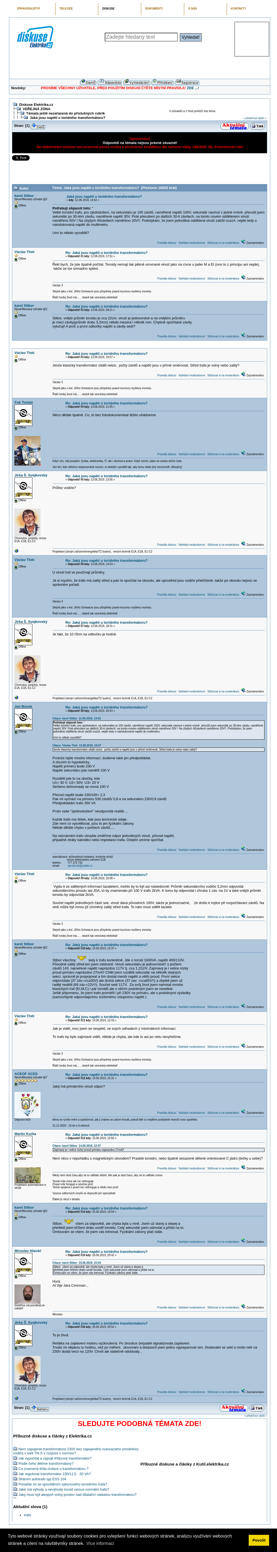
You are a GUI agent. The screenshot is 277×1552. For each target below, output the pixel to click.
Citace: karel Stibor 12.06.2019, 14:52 (77, 718)
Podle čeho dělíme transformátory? (46, 1463)
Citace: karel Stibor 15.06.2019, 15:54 (77, 1262)
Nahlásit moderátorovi (191, 242)
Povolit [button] (259, 1540)
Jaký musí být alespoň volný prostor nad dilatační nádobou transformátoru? (78, 1495)
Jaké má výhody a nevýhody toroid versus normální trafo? (64, 1489)
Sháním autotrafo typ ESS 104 (42, 1479)
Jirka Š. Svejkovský (30, 475)
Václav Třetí (24, 252)
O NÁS (192, 8)
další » (262, 118)
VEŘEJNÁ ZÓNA (36, 109)
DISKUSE (108, 8)
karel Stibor (24, 196)
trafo (27, 1515)
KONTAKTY (238, 8)
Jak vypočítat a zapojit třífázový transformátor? (55, 1458)
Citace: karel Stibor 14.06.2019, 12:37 (77, 1145)
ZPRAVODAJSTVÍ (28, 8)
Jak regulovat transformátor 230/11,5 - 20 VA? (55, 1474)
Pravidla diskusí (166, 242)
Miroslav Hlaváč (27, 1251)
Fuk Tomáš (23, 402)
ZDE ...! (193, 88)
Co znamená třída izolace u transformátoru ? (53, 1469)
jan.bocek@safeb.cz (80, 865)
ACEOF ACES (26, 1074)
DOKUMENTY (154, 8)
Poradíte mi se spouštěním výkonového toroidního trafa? (63, 1484)
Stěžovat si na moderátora (223, 242)
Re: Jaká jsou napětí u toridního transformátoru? (107, 253)
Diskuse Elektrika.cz (36, 105)
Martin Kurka (25, 1134)
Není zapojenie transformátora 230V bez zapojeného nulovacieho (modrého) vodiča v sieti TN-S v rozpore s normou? (75, 1451)
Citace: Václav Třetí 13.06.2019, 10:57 (77, 745)
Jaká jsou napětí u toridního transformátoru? (67, 118)
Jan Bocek (23, 706)
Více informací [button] (100, 1543)
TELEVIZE (66, 8)
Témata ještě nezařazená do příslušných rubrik (65, 113)
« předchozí (250, 118)
